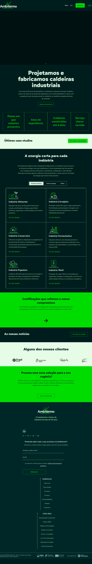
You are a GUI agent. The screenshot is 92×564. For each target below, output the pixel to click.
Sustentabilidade (47, 499)
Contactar (80, 5)
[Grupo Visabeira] (82, 556)
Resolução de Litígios (47, 542)
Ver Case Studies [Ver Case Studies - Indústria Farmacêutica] (54, 253)
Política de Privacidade (47, 526)
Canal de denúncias (47, 546)
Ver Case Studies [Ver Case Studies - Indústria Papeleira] (14, 285)
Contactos (47, 507)
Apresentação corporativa (47, 518)
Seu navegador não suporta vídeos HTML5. (46, 38)
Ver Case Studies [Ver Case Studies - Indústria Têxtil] (54, 285)
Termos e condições (47, 534)
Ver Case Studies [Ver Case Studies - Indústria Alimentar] (14, 219)
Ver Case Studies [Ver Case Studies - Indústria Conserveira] (14, 253)
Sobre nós (47, 483)
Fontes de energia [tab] (51, 185)
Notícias (47, 503)
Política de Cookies (47, 530)
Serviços (47, 495)
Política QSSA (47, 522)
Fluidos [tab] (62, 185)
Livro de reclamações (47, 538)
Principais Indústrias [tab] (36, 185)
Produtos (47, 491)
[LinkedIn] (24, 431)
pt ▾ (90, 5)
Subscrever (34, 472)
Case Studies (47, 487)
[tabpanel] (46, 240)
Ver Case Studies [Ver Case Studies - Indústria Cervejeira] (54, 219)
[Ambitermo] (8, 8)
